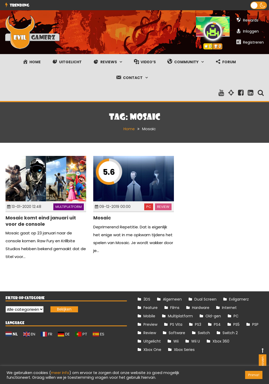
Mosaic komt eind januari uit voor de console (41, 220)
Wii (176, 341)
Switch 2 (230, 332)
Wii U (195, 341)
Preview (150, 324)
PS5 (236, 324)
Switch (204, 332)
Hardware (200, 307)
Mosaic (102, 217)
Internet (229, 307)
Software (177, 332)
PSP (255, 324)
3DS (146, 299)
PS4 (217, 324)
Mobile (149, 316)
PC (148, 206)
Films (174, 307)
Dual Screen (205, 299)
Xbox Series (184, 349)
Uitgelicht (152, 341)
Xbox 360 (221, 341)
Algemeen (172, 299)
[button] (258, 5)
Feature (150, 307)
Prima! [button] (253, 374)
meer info (60, 372)
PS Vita (176, 324)
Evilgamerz (239, 299)
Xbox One (152, 349)
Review (163, 206)
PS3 (198, 324)
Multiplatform (68, 206)
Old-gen (213, 316)
